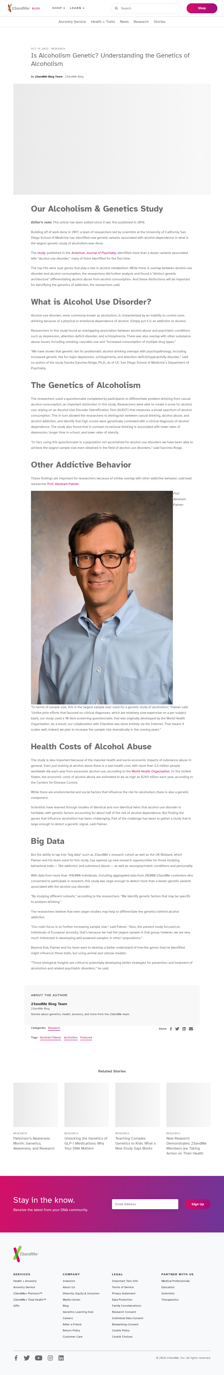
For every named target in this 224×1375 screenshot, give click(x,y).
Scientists (168, 1293)
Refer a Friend (72, 1324)
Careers (68, 1318)
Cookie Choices (122, 1336)
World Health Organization (150, 771)
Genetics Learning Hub (78, 1312)
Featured (86, 1037)
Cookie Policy (120, 1330)
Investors (69, 1281)
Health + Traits (103, 22)
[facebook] (171, 1029)
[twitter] (177, 1029)
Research (141, 22)
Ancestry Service (72, 22)
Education (168, 1287)
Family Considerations (126, 1305)
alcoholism (71, 1037)
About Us (69, 1287)
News (124, 22)
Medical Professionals (175, 1281)
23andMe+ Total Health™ (29, 1299)
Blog (66, 1305)
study (41, 253)
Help (177, 8)
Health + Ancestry (25, 1281)
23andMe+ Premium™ (27, 1293)
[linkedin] (184, 1029)
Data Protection (122, 1299)
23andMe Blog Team (49, 76)
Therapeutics (170, 1299)
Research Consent (124, 1312)
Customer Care (72, 1336)
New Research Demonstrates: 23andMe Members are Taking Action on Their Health (186, 1146)
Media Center (71, 1299)
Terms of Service (123, 1287)
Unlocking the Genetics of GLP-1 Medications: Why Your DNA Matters (85, 1143)
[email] (191, 1029)
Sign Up (198, 1204)
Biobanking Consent (125, 1324)
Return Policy (71, 1330)
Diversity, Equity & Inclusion (81, 1293)
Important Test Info (125, 1281)
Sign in (130, 8)
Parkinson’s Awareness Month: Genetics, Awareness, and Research (34, 1143)
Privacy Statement (123, 1293)
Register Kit (155, 8)
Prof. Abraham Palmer (63, 484)
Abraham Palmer (50, 1037)
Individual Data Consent (127, 1318)
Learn (77, 8)
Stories (159, 22)
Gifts (16, 1305)
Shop (58, 8)
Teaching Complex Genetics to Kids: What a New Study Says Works (135, 1143)
